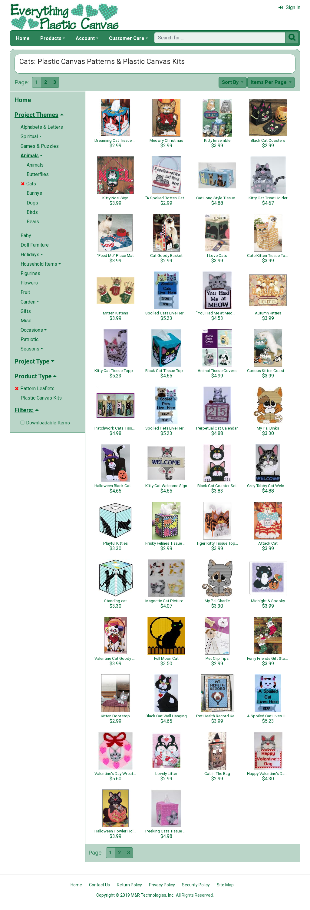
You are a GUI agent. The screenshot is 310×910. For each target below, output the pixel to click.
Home (23, 38)
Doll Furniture (35, 245)
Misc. (26, 321)
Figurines (30, 273)
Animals (35, 165)
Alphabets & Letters (42, 127)
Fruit (25, 292)
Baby (26, 235)
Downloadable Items (45, 423)
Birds (32, 212)
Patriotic (29, 339)
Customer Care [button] (126, 38)
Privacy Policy (162, 884)
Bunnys (34, 193)
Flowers (29, 283)
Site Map (225, 884)
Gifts (26, 311)
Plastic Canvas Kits (41, 398)
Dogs (32, 203)
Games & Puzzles (40, 146)
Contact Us (99, 884)
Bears (33, 221)
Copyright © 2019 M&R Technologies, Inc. (135, 895)
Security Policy (196, 884)
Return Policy (129, 884)
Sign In (289, 7)
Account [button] (85, 38)
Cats (28, 184)
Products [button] (50, 38)
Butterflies (38, 174)
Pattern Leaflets (34, 388)
